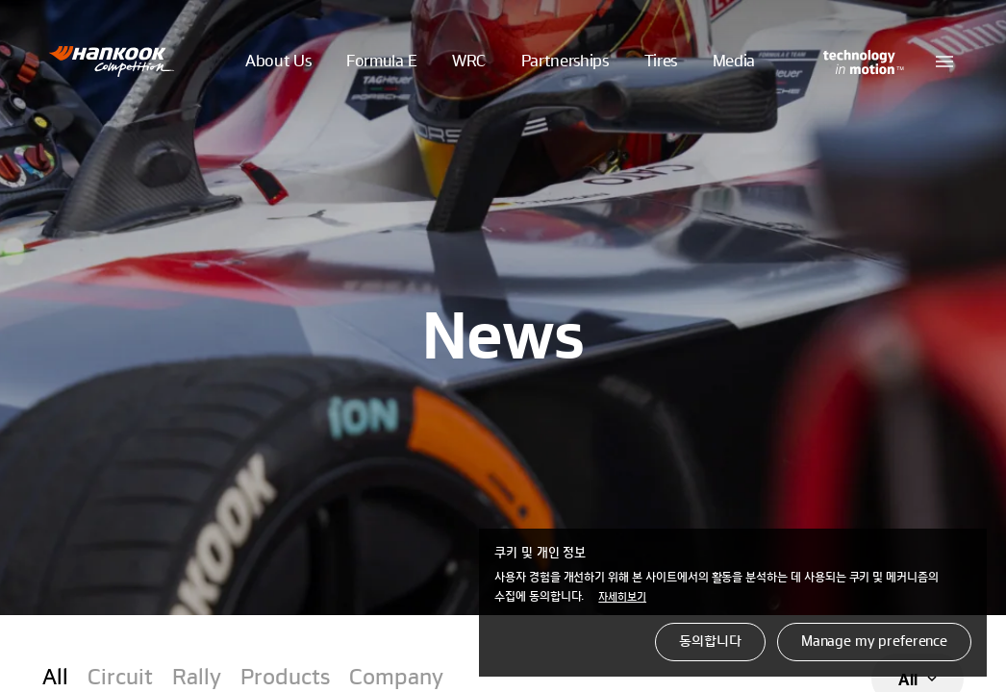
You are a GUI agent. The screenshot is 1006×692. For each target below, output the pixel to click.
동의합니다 (710, 642)
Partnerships (565, 61)
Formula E (381, 61)
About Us (278, 61)
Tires (660, 61)
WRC (469, 61)
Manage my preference (874, 642)
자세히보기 (622, 598)
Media (734, 61)
